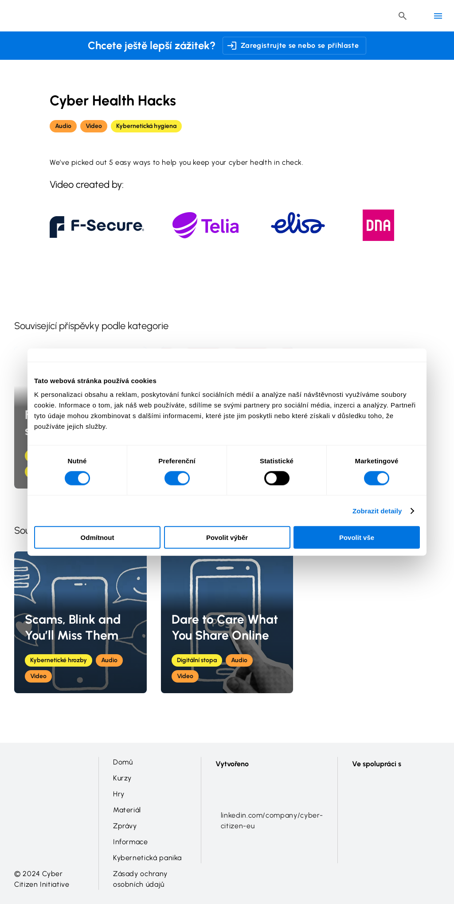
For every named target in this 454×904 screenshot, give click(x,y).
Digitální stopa (197, 660)
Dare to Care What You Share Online (225, 627)
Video (94, 126)
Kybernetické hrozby (58, 660)
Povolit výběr (227, 537)
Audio (63, 126)
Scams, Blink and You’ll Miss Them (73, 627)
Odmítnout (97, 537)
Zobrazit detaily (377, 510)
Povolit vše (356, 537)
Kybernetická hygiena (146, 126)
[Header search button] (402, 16)
